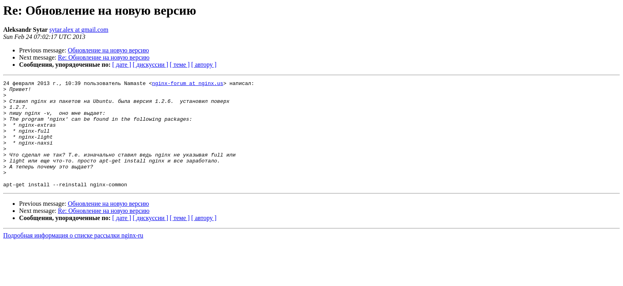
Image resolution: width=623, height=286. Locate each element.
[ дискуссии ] (150, 64)
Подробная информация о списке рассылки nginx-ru (73, 256)
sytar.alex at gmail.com (78, 29)
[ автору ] (203, 64)
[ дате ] (121, 64)
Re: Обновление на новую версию (104, 57)
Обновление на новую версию (108, 50)
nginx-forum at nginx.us (187, 84)
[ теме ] (180, 64)
